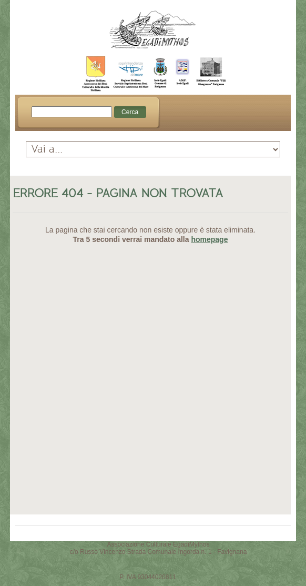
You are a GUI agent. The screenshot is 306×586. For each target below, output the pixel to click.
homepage (209, 239)
